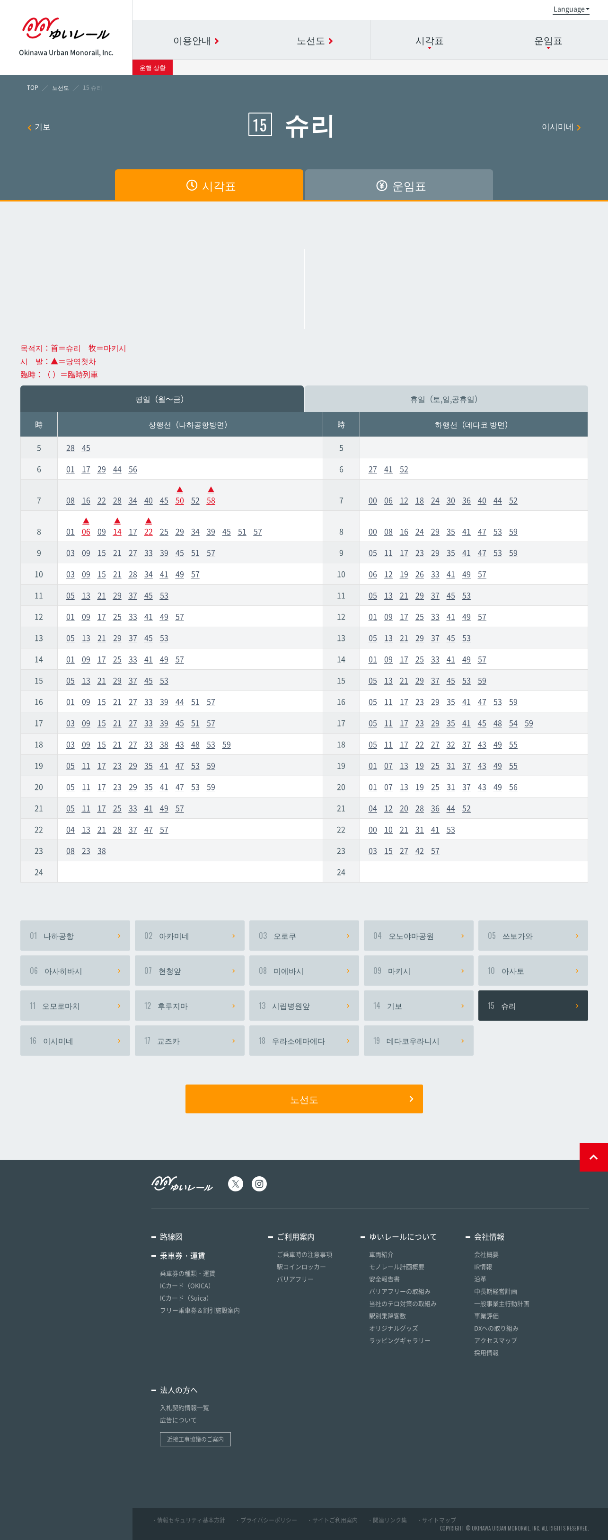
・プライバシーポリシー (266, 1520)
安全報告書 (384, 1278)
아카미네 (189, 935)
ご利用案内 (296, 1236)
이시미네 (561, 126)
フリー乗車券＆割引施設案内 (200, 1309)
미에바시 (304, 970)
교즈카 (189, 1040)
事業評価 (486, 1315)
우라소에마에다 (304, 1040)
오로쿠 (304, 935)
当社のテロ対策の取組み (403, 1303)
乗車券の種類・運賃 (187, 1273)
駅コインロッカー (301, 1266)
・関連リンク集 (387, 1520)
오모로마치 (75, 1005)
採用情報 (486, 1352)
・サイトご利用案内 (332, 1520)
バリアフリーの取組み (400, 1290)
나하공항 (75, 935)
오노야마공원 (418, 935)
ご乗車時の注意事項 (304, 1254)
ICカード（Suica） (186, 1297)
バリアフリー (295, 1278)
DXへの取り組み (496, 1327)
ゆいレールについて (403, 1236)
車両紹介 (381, 1254)
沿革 (480, 1278)
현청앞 (189, 970)
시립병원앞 (304, 1005)
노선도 (352, 1099)
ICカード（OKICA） (187, 1285)
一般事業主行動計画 (501, 1303)
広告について (178, 1419)
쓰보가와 (533, 935)
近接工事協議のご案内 (195, 1439)
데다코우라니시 (418, 1040)
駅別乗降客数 (387, 1315)
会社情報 (489, 1236)
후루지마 (189, 1005)
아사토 (533, 970)
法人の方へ (179, 1389)
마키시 (418, 970)
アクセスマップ (495, 1340)
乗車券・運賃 (182, 1255)
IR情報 (483, 1266)
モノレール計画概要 (396, 1266)
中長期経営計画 (495, 1290)
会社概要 (486, 1254)
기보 (39, 126)
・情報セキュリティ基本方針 (188, 1520)
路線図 (171, 1236)
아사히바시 (75, 970)
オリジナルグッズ (393, 1327)
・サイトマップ (436, 1520)
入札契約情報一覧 (184, 1407)
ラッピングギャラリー (400, 1340)
